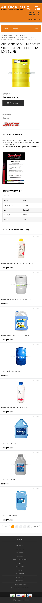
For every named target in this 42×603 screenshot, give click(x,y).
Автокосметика (20, 556)
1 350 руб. (7, 412)
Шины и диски (19, 566)
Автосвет (20, 570)
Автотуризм (19, 581)
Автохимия (19, 552)
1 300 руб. (7, 340)
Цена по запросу (11, 97)
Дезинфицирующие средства (20, 588)
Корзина (21, 600)
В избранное (6, 114)
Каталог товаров (21, 28)
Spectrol (25, 205)
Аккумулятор (20, 549)
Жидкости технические (20, 559)
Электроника (20, 573)
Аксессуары (20, 577)
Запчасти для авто (19, 584)
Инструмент (20, 563)
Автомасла (19, 545)
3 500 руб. (7, 520)
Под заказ (12, 103)
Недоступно (6, 118)
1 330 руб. (7, 268)
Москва (37, 19)
